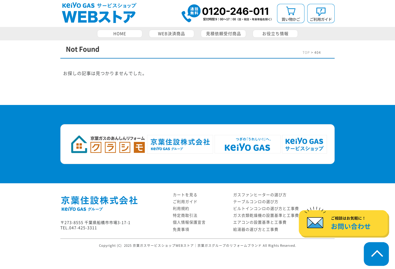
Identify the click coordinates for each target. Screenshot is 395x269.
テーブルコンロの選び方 (255, 202)
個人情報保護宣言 (189, 222)
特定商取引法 (185, 215)
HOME (119, 34)
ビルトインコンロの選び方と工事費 (266, 208)
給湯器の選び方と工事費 (255, 229)
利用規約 (181, 208)
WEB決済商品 (171, 34)
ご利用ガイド (185, 202)
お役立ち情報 (275, 34)
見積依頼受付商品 (223, 34)
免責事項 (181, 229)
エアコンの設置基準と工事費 (260, 222)
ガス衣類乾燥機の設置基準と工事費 (266, 215)
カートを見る (185, 195)
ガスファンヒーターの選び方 (260, 195)
